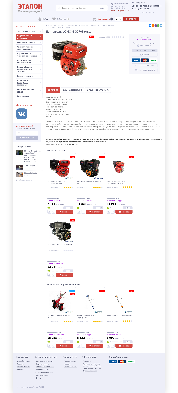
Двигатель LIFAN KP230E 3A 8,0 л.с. (88, 182)
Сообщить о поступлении (145, 51)
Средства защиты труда (29, 90)
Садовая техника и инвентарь (29, 36)
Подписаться (27, 138)
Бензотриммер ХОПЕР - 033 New (119, 315)
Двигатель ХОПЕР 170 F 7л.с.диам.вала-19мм (56, 182)
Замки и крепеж (29, 76)
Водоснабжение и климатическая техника (29, 69)
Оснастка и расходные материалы (29, 82)
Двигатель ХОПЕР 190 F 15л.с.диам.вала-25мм (116, 182)
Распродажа (23, 96)
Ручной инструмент (29, 42)
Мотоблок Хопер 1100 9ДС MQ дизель (59, 316)
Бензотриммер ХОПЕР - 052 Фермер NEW (87, 316)
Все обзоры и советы (24, 180)
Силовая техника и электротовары (29, 48)
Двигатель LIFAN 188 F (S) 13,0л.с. (59, 244)
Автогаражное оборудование (29, 61)
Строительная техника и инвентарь (29, 54)
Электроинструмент (29, 31)
